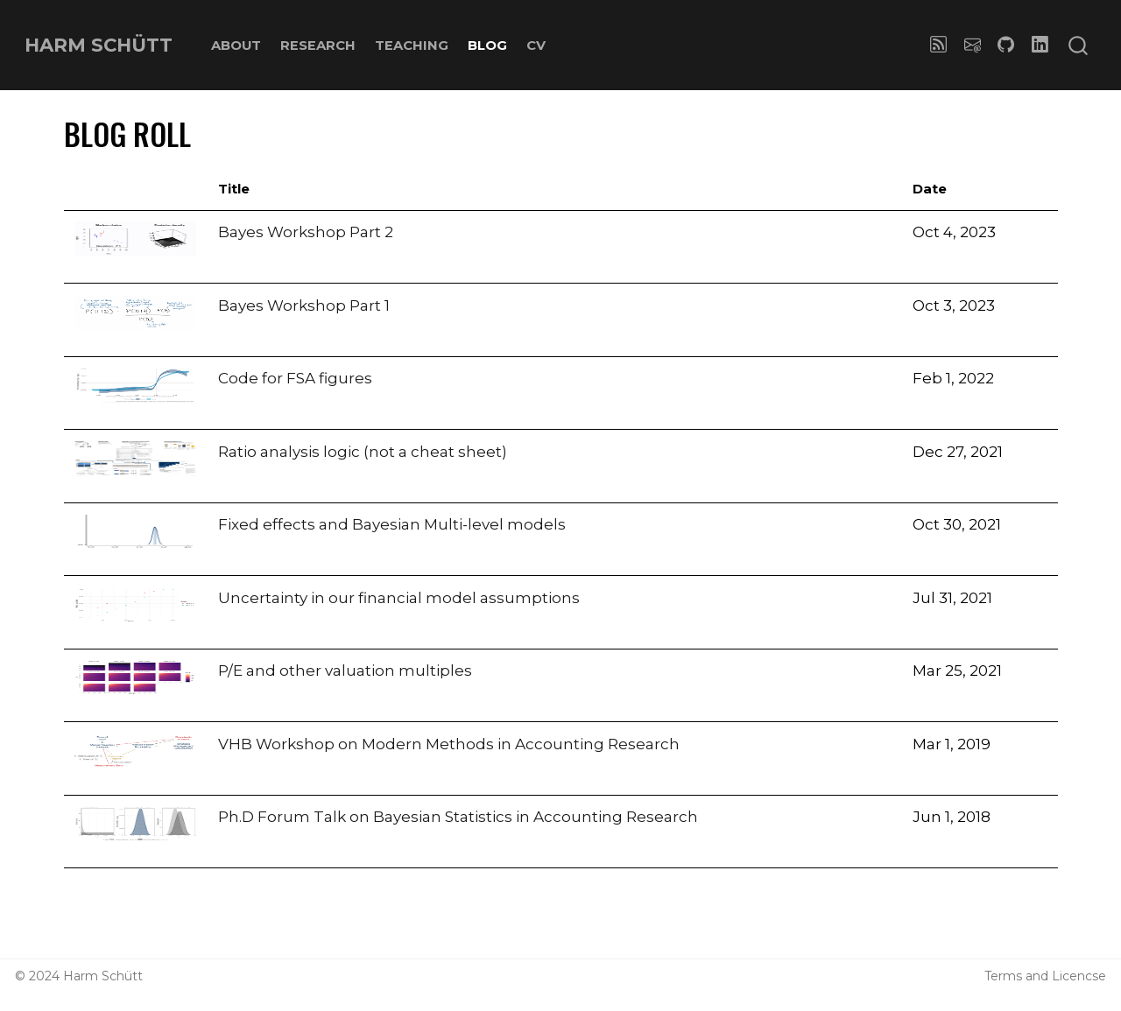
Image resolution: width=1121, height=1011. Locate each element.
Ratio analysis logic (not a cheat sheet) (362, 451)
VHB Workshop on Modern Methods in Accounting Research (449, 744)
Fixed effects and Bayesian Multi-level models (392, 524)
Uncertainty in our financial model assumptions (399, 598)
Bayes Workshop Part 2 (305, 232)
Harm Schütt (103, 976)
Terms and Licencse (1045, 976)
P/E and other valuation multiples (345, 670)
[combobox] (1078, 45)
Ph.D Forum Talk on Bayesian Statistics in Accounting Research (458, 816)
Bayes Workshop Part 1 (304, 305)
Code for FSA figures (295, 378)
